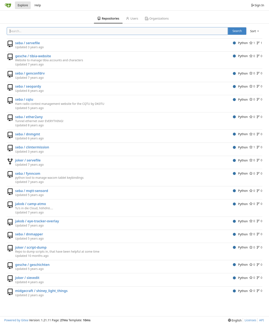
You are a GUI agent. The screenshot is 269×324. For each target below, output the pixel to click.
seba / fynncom (27, 173)
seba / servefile (27, 43)
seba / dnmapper (29, 234)
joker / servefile (28, 160)
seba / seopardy (28, 86)
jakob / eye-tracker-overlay (37, 221)
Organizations (157, 18)
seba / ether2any (29, 117)
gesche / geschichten (32, 265)
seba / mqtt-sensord (31, 191)
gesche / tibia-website (33, 56)
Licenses (250, 320)
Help (37, 5)
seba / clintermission (32, 147)
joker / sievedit (27, 278)
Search (237, 31)
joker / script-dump (30, 247)
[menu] (255, 31)
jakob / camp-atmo (30, 204)
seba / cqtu (24, 99)
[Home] (8, 5)
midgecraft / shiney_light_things (41, 291)
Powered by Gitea (16, 320)
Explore (23, 5)
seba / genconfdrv (30, 73)
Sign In (257, 5)
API (261, 320)
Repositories (108, 18)
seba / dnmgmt (27, 134)
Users (132, 18)
